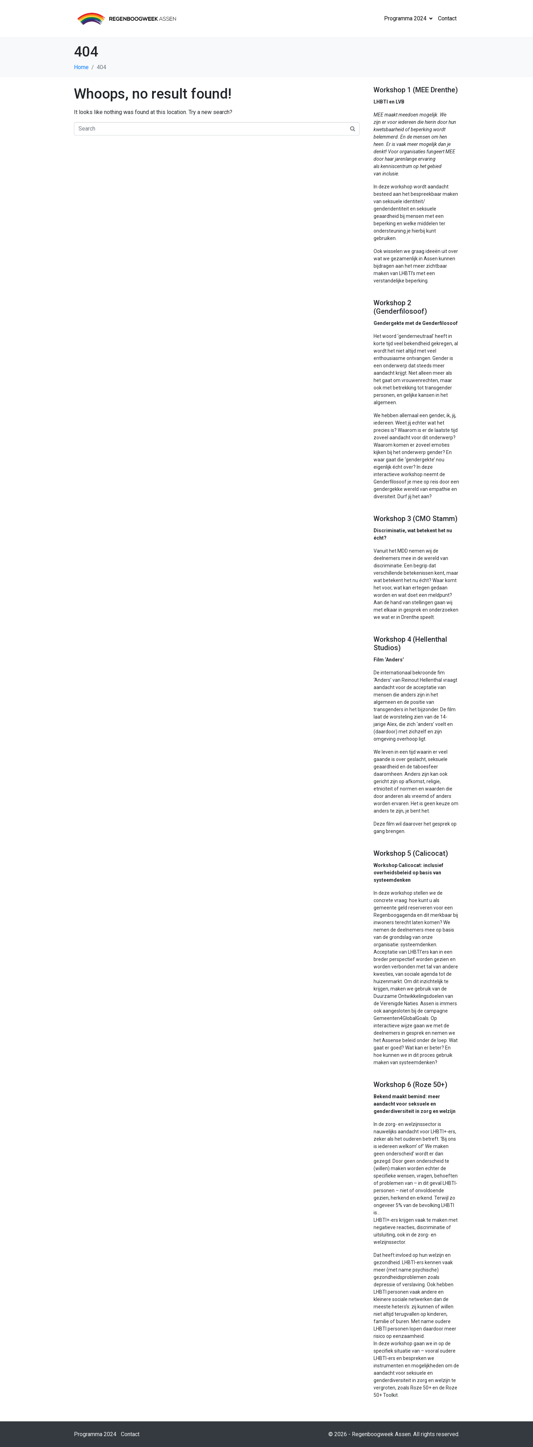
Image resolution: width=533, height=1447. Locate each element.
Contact (447, 18)
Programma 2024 (408, 18)
